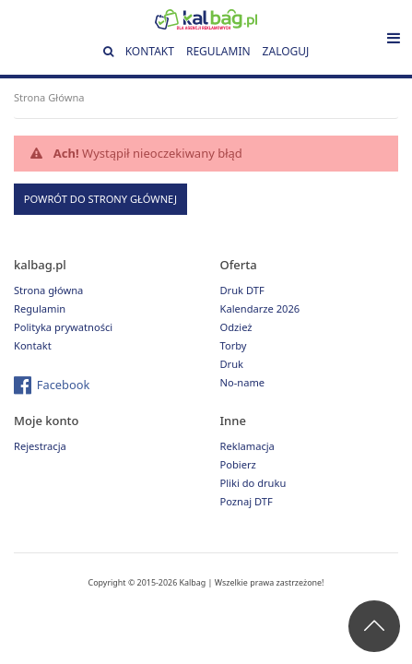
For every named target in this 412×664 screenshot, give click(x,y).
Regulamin (218, 51)
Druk (232, 364)
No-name (242, 382)
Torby (233, 345)
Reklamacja (247, 446)
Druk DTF (242, 290)
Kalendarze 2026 (260, 308)
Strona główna (48, 290)
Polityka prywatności (63, 327)
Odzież (236, 327)
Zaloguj (286, 51)
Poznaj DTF (246, 501)
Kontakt (149, 51)
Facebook (63, 384)
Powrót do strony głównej (100, 199)
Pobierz (238, 464)
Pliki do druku (253, 483)
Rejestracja (40, 446)
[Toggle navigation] (393, 38)
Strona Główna (49, 97)
